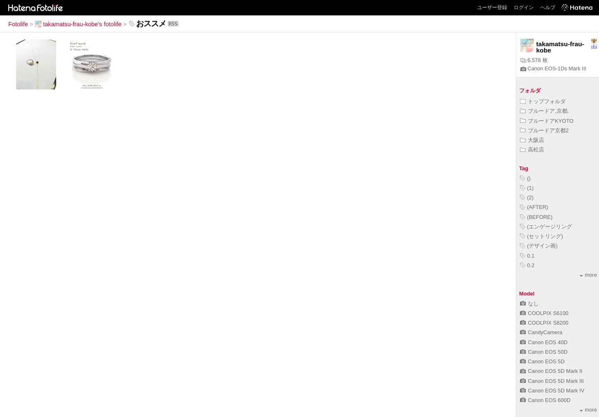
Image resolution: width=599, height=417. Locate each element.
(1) (527, 188)
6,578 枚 (534, 60)
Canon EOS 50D (543, 352)
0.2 (527, 265)
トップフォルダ (543, 101)
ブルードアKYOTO (547, 121)
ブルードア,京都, (544, 111)
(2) (527, 197)
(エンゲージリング (546, 226)
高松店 (532, 149)
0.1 (527, 256)
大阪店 (532, 140)
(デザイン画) (539, 246)
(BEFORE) (536, 217)
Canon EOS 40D (543, 342)
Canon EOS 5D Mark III (552, 381)
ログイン (524, 7)
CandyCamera (541, 332)
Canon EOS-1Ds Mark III (553, 68)
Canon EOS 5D (542, 361)
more (588, 275)
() (525, 178)
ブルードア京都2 (544, 130)
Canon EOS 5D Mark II (551, 371)
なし (529, 303)
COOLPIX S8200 (544, 323)
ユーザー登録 (492, 7)
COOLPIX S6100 (544, 313)
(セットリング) (541, 236)
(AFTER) (534, 207)
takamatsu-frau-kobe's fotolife (78, 24)
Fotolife (18, 24)
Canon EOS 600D (545, 400)
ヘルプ (547, 7)
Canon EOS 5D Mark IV (552, 390)
